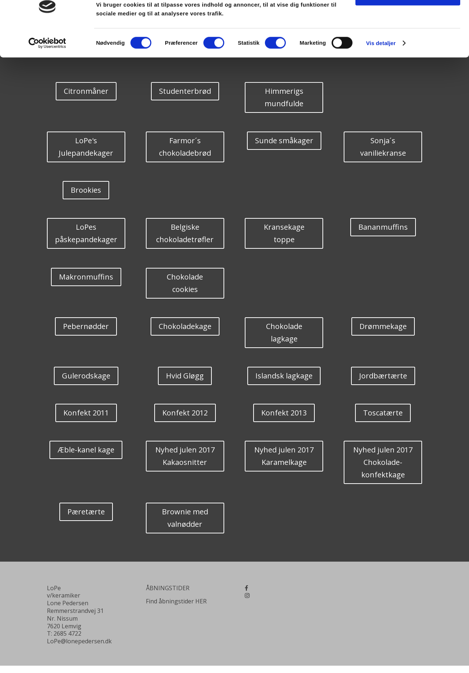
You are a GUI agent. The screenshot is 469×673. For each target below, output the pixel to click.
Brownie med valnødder (185, 518)
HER (201, 601)
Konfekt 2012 (185, 413)
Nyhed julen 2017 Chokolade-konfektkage (383, 462)
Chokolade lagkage (284, 332)
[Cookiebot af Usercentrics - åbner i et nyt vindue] (47, 65)
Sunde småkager (284, 140)
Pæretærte (86, 512)
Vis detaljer (381, 65)
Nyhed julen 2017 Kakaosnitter (185, 456)
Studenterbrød (185, 91)
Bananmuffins (383, 227)
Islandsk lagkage (284, 376)
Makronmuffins (86, 277)
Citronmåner (86, 91)
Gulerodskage (86, 376)
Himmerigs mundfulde (284, 97)
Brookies (86, 190)
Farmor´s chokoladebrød (185, 147)
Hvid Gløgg (185, 376)
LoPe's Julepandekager (86, 147)
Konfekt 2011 (86, 413)
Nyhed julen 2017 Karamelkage (284, 456)
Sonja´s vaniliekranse (383, 147)
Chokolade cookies (185, 283)
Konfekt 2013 (284, 413)
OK (408, 18)
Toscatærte (383, 413)
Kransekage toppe (284, 233)
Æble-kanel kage (86, 450)
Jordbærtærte (383, 376)
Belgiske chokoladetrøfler (185, 233)
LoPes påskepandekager (86, 233)
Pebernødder (86, 326)
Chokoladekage (185, 326)
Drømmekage (383, 326)
